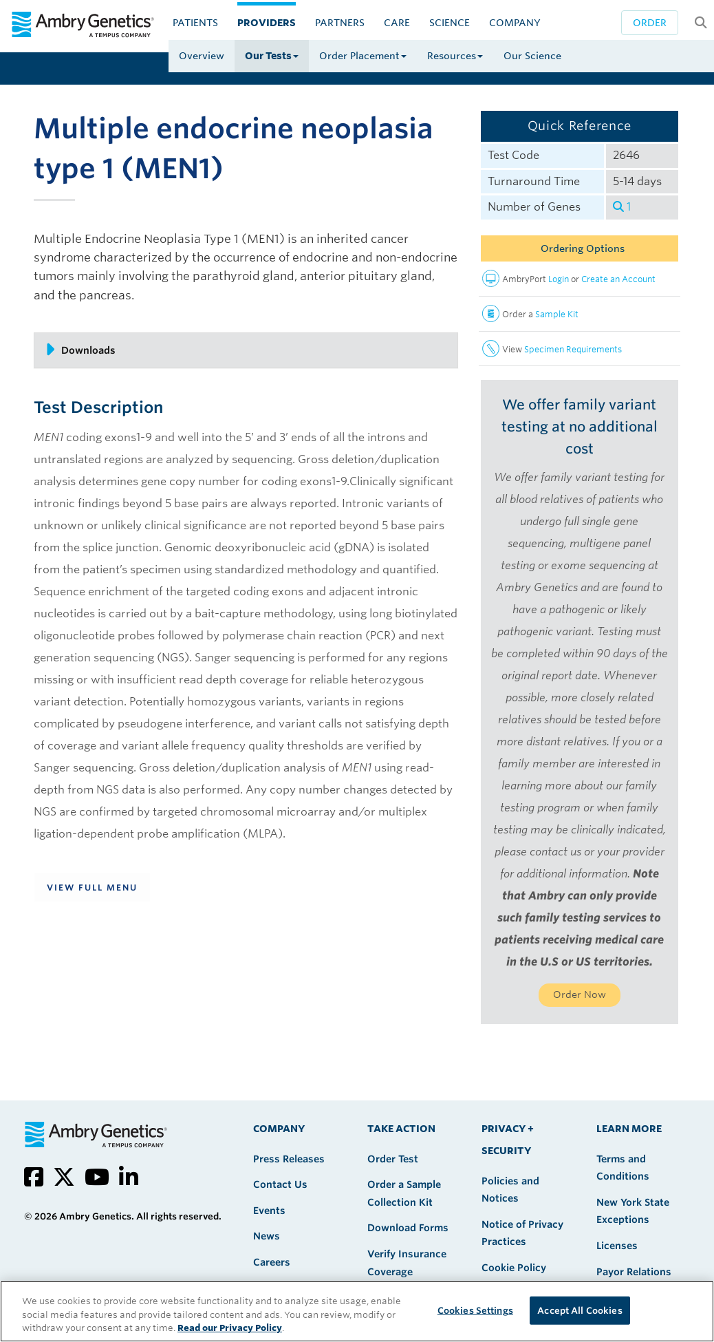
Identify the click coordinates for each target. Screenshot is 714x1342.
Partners (340, 22)
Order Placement (363, 55)
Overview (201, 55)
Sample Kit (556, 314)
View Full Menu (92, 887)
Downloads (80, 349)
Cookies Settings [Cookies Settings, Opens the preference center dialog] (475, 1310)
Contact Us (280, 1184)
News (266, 1236)
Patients (195, 22)
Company (515, 22)
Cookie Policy (514, 1267)
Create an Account (618, 279)
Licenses (617, 1245)
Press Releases (289, 1158)
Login (558, 279)
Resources (455, 55)
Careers (271, 1262)
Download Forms (407, 1227)
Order (650, 22)
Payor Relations (633, 1271)
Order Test (392, 1158)
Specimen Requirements (573, 349)
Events (269, 1210)
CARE (397, 22)
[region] (357, 1311)
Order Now (579, 994)
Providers (266, 22)
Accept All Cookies (579, 1310)
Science (449, 22)
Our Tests (272, 55)
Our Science (532, 55)
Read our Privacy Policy (229, 1328)
